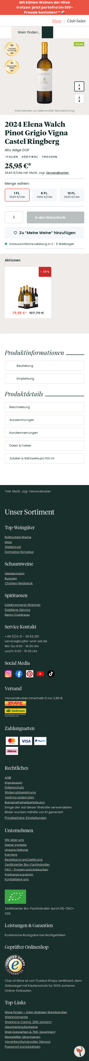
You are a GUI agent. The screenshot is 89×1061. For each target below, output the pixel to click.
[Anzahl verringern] (9, 217)
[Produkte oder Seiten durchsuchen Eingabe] (32, 32)
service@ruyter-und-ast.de (26, 641)
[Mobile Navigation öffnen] (5, 32)
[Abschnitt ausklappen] (77, 366)
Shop (56, 21)
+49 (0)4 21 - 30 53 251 (22, 636)
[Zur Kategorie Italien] (12, 157)
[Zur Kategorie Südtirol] (30, 157)
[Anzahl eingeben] (14, 217)
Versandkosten (57, 173)
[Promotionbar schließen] (5, 8)
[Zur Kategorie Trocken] (49, 157)
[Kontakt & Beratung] (57, 32)
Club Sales (76, 21)
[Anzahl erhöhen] (18, 217)
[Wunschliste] (73, 32)
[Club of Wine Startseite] (15, 21)
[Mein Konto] (65, 32)
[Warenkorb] (81, 32)
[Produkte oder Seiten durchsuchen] (47, 32)
